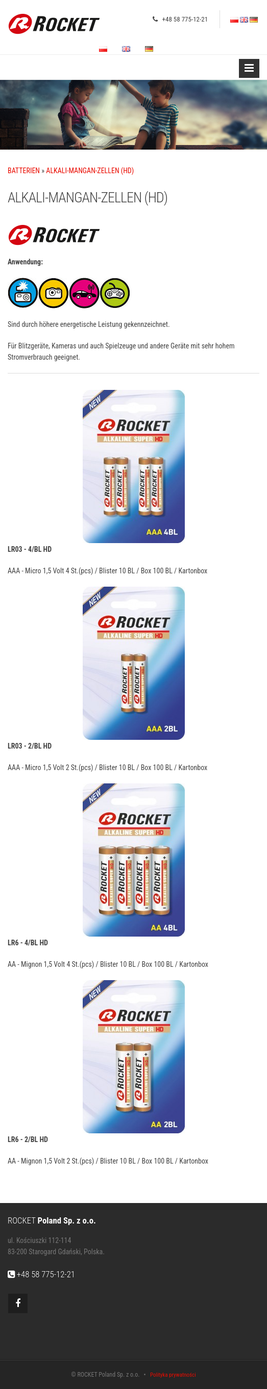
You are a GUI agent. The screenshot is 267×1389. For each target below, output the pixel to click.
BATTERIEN (24, 171)
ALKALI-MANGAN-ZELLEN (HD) (90, 171)
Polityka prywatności (173, 1375)
